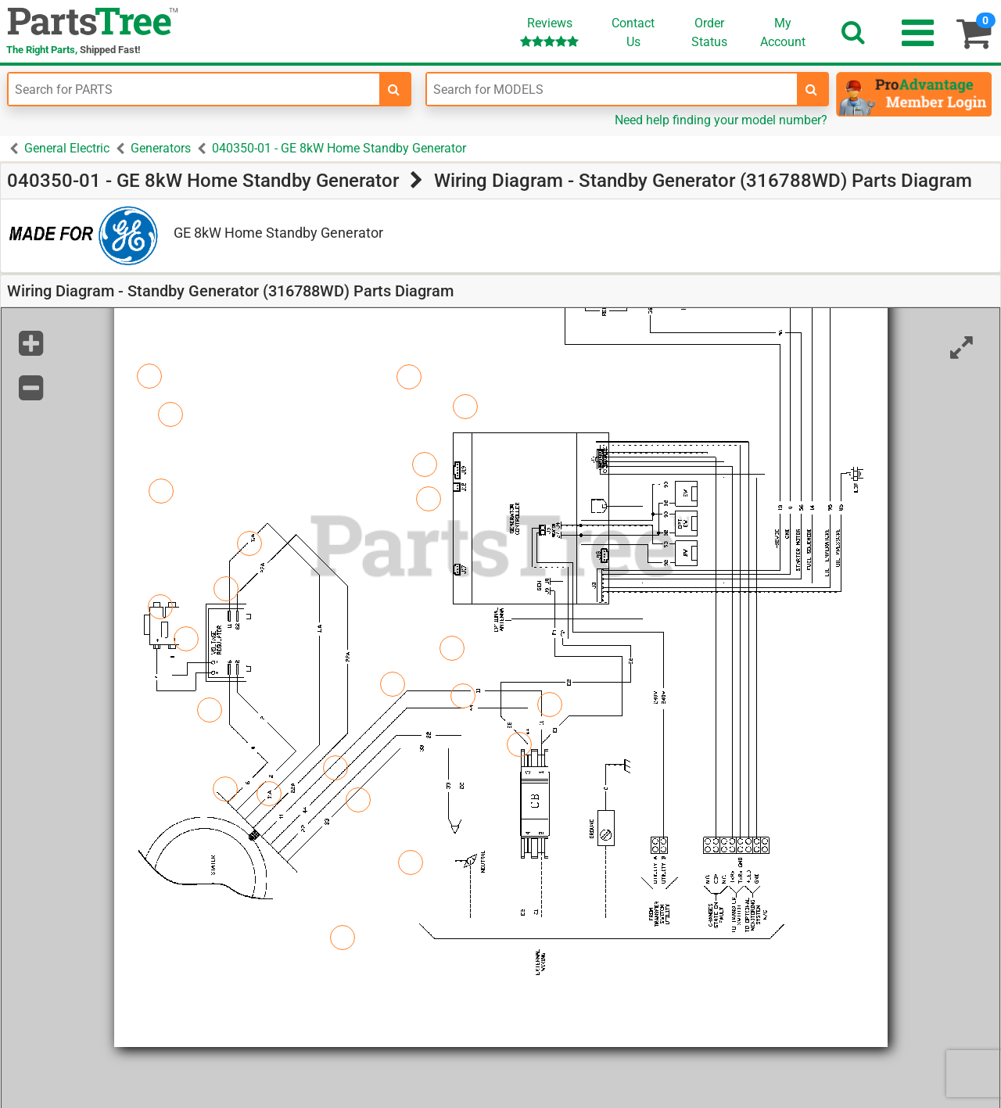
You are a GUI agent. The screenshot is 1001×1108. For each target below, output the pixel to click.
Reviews (549, 32)
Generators (161, 148)
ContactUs (633, 32)
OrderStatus (709, 32)
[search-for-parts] (394, 89)
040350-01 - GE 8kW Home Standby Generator (339, 148)
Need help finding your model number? (721, 120)
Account (782, 32)
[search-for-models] (811, 89)
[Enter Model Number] (612, 89)
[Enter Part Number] (194, 89)
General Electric (66, 148)
